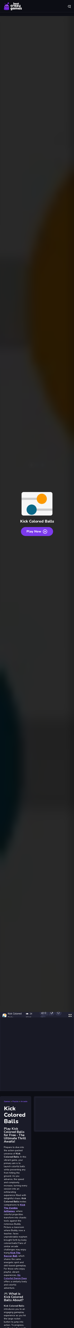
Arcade (24, 1101)
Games (7, 1101)
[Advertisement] (37, 1054)
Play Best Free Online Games (13, 6)
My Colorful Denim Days (15, 1277)
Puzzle (15, 1101)
